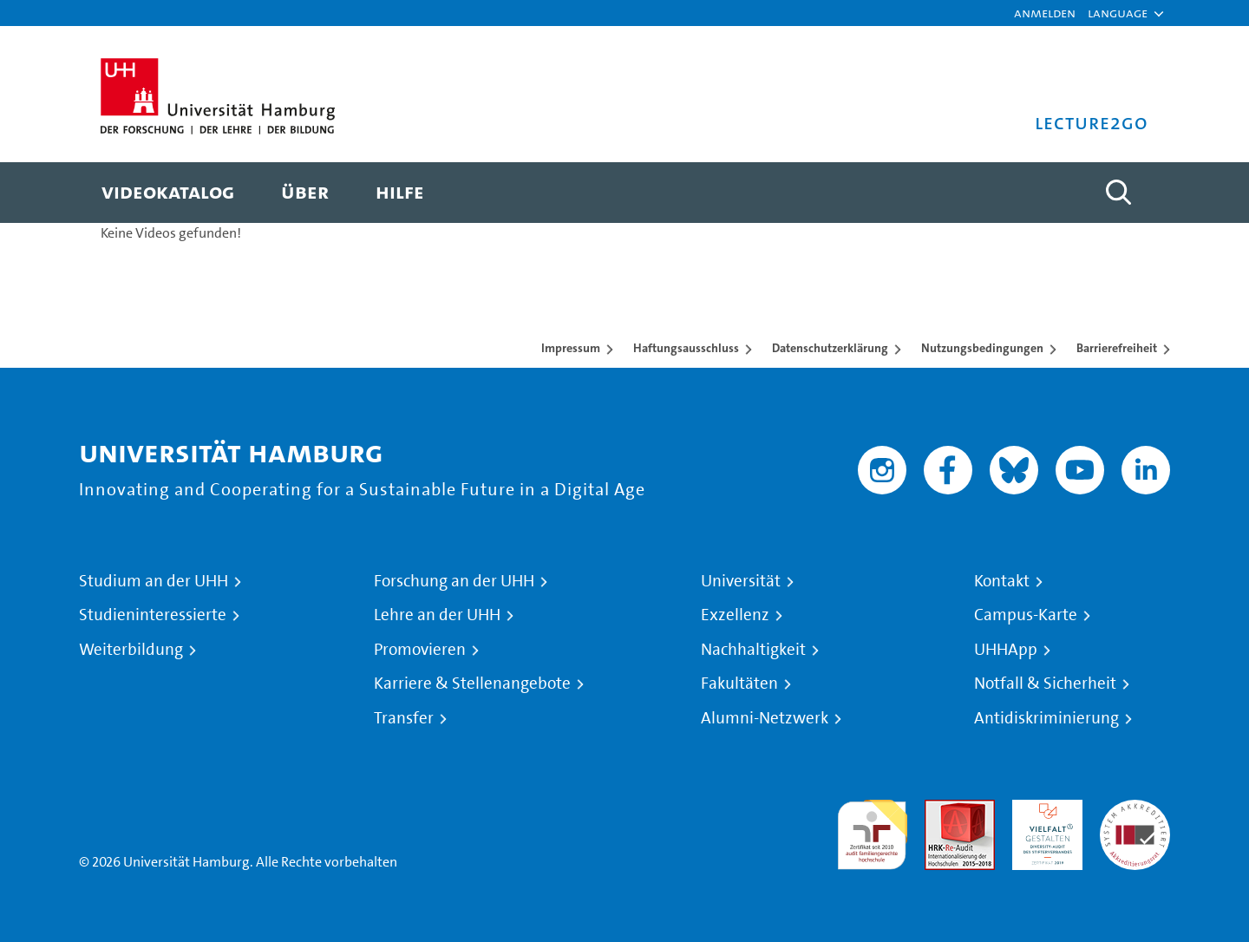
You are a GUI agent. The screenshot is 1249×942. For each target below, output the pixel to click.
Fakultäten (739, 683)
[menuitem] (167, 192)
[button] (1118, 13)
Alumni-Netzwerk (764, 718)
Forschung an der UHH (454, 581)
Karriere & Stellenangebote (472, 683)
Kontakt (1002, 581)
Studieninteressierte (152, 615)
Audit (941, 810)
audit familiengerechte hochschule (872, 830)
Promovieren (420, 649)
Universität (741, 581)
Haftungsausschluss (686, 348)
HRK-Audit (1043, 810)
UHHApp (1005, 649)
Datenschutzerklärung (830, 348)
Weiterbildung (131, 649)
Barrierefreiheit (1116, 348)
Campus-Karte (1025, 615)
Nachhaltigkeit (753, 649)
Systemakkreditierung (1135, 810)
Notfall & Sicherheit (1045, 683)
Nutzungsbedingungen (982, 348)
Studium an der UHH (153, 581)
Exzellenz (735, 615)
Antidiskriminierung (1046, 718)
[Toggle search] (1118, 192)
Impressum (570, 348)
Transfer (404, 718)
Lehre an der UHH (437, 615)
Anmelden (1045, 12)
